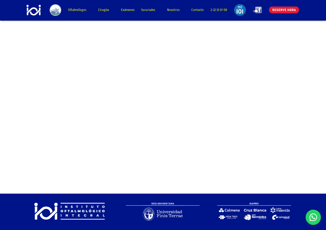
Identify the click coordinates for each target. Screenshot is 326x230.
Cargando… (154, 106)
